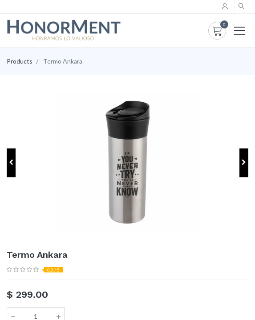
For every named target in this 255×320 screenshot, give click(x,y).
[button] (241, 6)
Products (19, 61)
